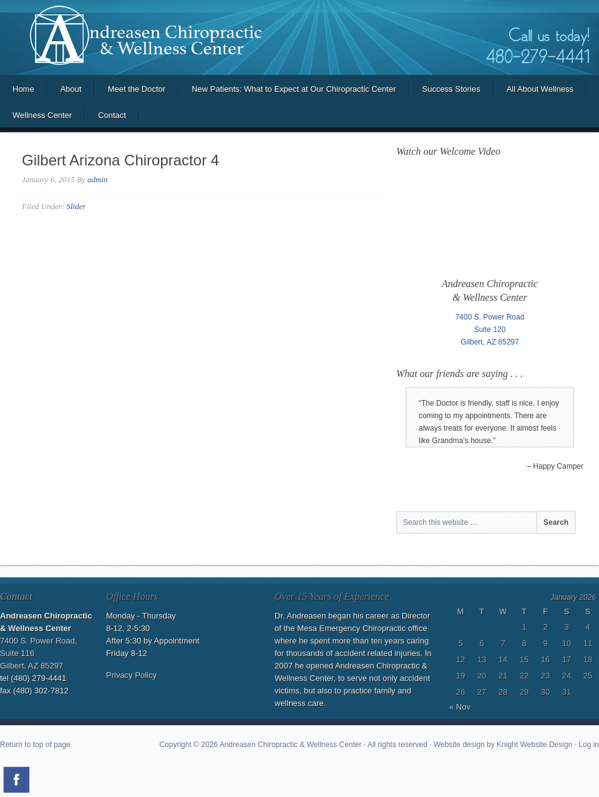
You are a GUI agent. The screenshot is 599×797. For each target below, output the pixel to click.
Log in (588, 744)
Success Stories (451, 89)
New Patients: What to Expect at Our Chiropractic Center (294, 89)
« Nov (459, 706)
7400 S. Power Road (490, 317)
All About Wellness (540, 89)
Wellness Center (42, 115)
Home (23, 89)
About (71, 89)
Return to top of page (35, 744)
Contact (112, 115)
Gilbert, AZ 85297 (489, 342)
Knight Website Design (534, 744)
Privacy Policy (131, 675)
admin (97, 179)
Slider (75, 206)
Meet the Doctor (137, 89)
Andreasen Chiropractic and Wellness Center (299, 37)
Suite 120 (490, 329)
